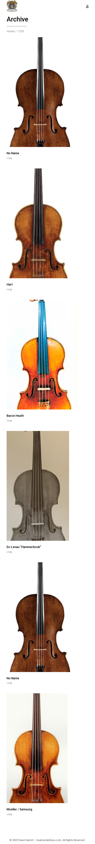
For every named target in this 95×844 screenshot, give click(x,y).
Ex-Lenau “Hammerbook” (24, 547)
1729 (9, 158)
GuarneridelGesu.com (48, 840)
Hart (10, 284)
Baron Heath (15, 415)
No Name (13, 153)
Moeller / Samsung (19, 809)
